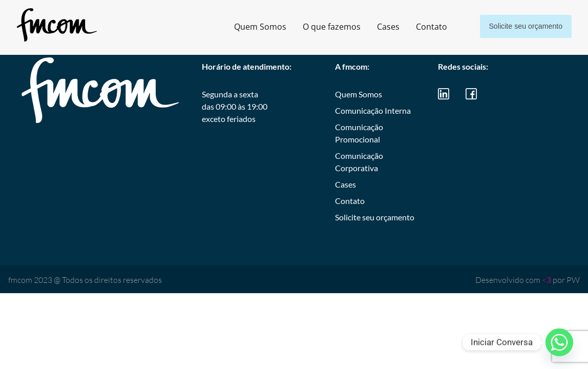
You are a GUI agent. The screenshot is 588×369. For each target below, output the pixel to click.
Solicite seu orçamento (520, 26)
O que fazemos (321, 26)
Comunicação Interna (373, 110)
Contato (420, 26)
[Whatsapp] (559, 342)
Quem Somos (249, 26)
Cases (377, 26)
